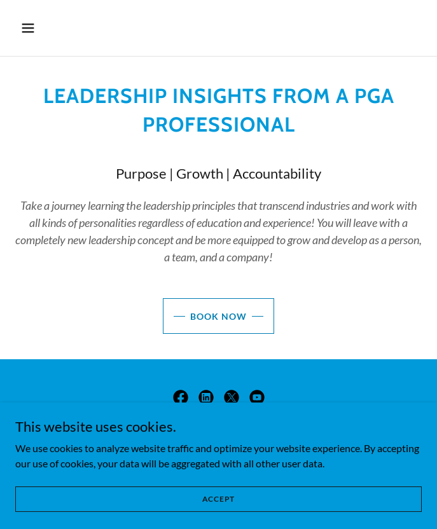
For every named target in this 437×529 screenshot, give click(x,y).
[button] (62, 28)
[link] (180, 397)
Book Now (218, 316)
